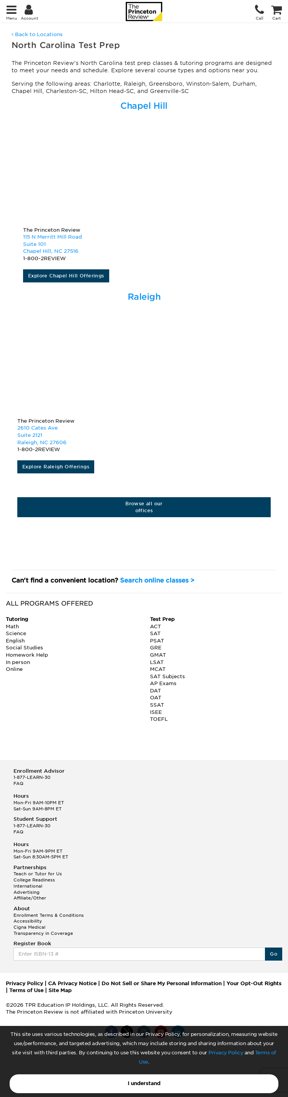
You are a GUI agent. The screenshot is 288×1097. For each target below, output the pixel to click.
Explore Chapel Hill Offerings (66, 276)
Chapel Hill (144, 106)
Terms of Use (26, 990)
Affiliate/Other (29, 898)
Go (273, 954)
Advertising (26, 892)
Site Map (60, 990)
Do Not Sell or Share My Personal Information (161, 983)
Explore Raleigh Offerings (55, 467)
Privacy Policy (225, 1053)
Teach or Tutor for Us (37, 873)
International (27, 886)
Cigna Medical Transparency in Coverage (43, 930)
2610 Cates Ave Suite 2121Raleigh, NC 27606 (42, 435)
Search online (157, 580)
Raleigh (144, 297)
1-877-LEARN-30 (31, 777)
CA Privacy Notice (72, 983)
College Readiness (34, 880)
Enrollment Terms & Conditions (48, 915)
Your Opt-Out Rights (253, 983)
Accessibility (27, 921)
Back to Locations (37, 34)
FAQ (18, 783)
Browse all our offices (144, 507)
